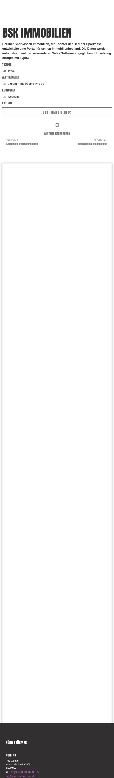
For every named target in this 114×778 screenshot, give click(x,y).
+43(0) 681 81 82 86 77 (24, 772)
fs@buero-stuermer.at (20, 776)
